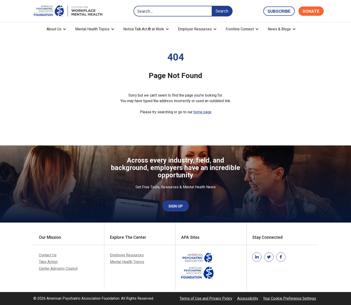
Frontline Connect (240, 29)
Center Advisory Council (58, 268)
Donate (311, 11)
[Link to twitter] (268, 257)
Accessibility (247, 298)
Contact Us (47, 255)
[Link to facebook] (281, 257)
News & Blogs (279, 29)
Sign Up (175, 206)
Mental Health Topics (92, 29)
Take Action (48, 262)
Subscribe (279, 11)
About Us (54, 29)
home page (202, 112)
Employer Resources (195, 29)
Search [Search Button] (221, 11)
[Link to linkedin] (256, 257)
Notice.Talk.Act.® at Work (143, 29)
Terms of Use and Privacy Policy (206, 298)
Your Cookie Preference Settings (289, 298)
